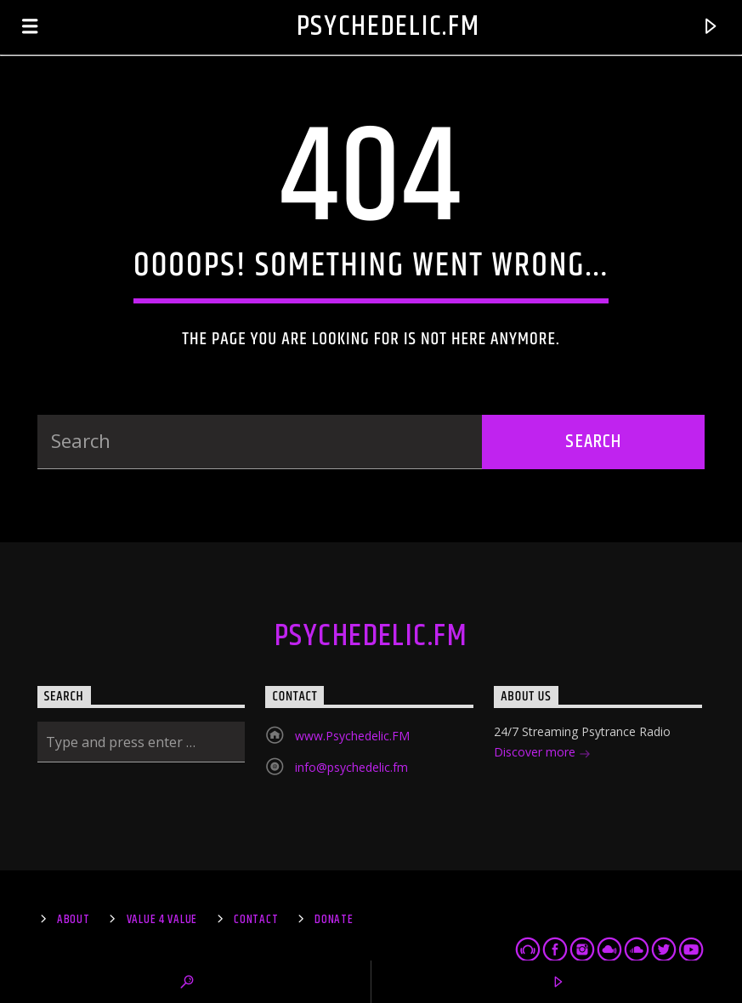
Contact (256, 919)
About (73, 919)
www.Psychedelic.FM (352, 736)
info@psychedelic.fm (351, 767)
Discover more (542, 753)
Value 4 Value (162, 919)
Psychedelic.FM (388, 26)
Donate (333, 919)
